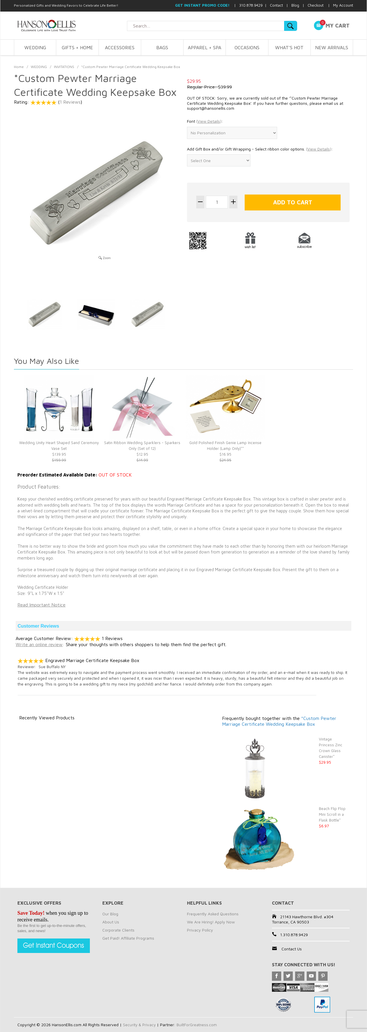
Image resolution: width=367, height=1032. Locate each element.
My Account (343, 5)
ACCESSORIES (120, 47)
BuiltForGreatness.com (198, 1024)
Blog (295, 5)
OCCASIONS (247, 47)
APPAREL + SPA (204, 47)
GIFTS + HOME (77, 47)
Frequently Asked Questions (213, 913)
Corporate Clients (118, 929)
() (208, 121)
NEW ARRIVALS (331, 47)
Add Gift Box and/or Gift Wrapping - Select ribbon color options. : (260, 149)
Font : (205, 121)
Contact (276, 5)
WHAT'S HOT (289, 47)
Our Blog (110, 913)
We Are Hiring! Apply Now (211, 921)
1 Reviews (70, 102)
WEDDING (35, 47)
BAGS (162, 47)
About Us (110, 921)
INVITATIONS (64, 67)
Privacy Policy (200, 929)
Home (19, 67)
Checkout (316, 5)
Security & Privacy (140, 1024)
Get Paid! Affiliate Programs (128, 938)
